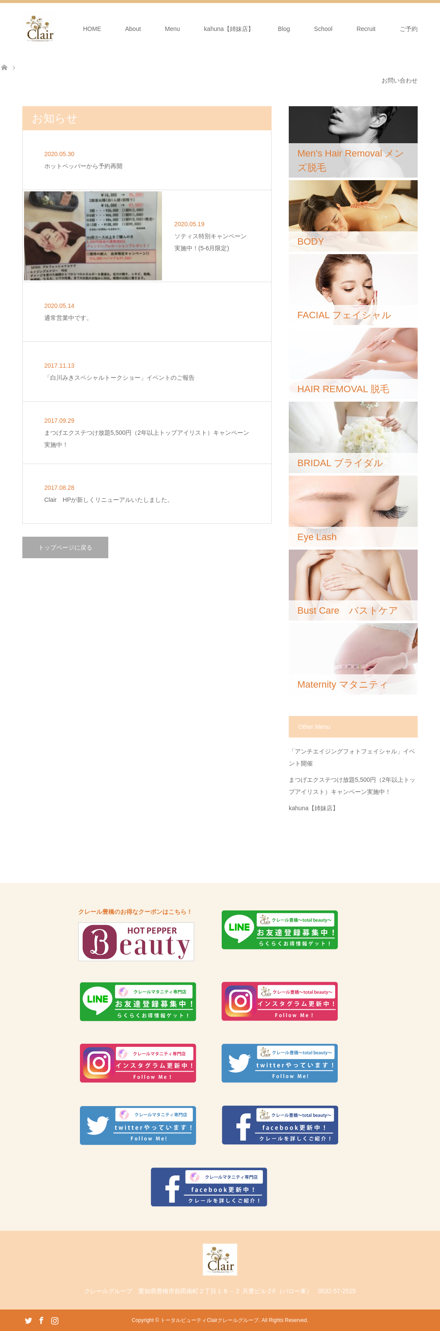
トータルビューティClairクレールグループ (209, 1320)
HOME (92, 28)
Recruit (366, 28)
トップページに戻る (65, 528)
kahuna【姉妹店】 (229, 28)
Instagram (54, 1320)
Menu (172, 28)
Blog (284, 28)
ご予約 (409, 28)
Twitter (28, 1320)
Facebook (41, 1320)
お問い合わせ (400, 80)
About (133, 28)
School (323, 28)
